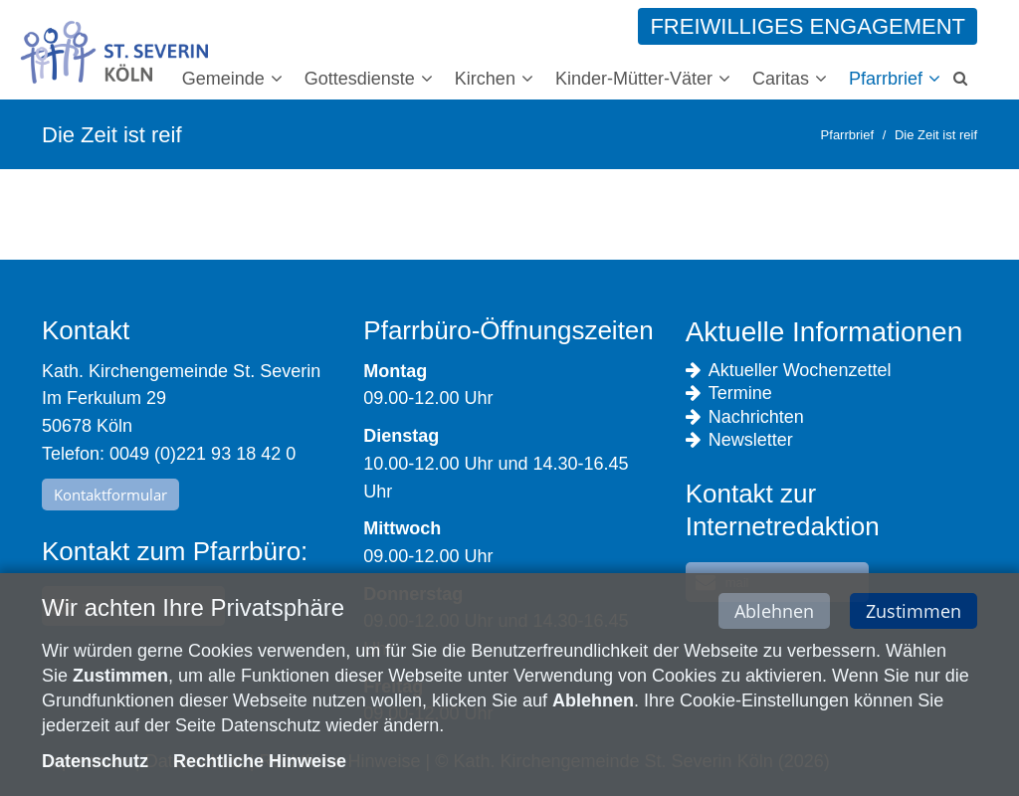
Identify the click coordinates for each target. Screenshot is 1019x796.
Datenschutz (95, 764)
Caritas (780, 79)
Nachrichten (745, 417)
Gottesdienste (360, 79)
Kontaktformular (110, 494)
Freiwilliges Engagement (807, 26)
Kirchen (485, 79)
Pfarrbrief (885, 79)
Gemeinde (223, 79)
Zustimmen (913, 613)
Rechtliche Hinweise (259, 764)
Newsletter (739, 440)
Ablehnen (774, 613)
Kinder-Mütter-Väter (634, 79)
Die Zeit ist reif (936, 134)
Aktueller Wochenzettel (789, 370)
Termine (729, 393)
